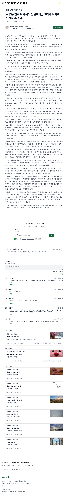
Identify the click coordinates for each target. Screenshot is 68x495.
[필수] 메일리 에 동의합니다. (28, 239)
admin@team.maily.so (17, 483)
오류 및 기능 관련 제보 (20, 481)
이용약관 (24, 239)
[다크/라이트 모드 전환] (60, 3)
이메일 (16, 234)
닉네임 (16, 229)
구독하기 (58, 27)
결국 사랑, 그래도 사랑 (14, 10)
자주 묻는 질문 (10, 481)
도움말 (3, 481)
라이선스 (26, 491)
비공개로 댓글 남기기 (58, 271)
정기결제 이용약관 (19, 491)
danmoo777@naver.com (17, 469)
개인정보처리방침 (30, 239)
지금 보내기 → (56, 249)
